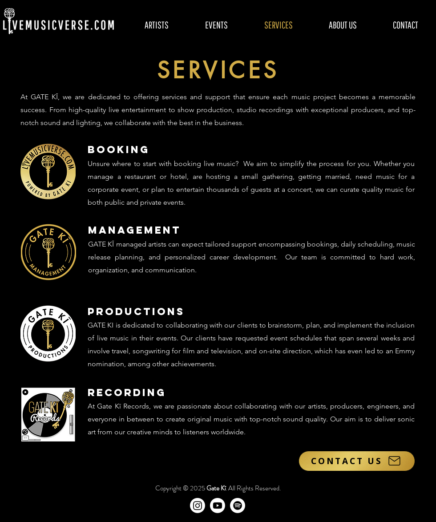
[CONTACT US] (357, 461)
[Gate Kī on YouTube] (217, 505)
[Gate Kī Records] (237, 505)
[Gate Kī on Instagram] (197, 505)
